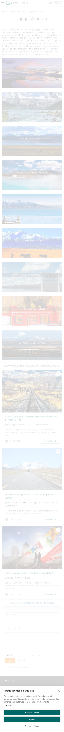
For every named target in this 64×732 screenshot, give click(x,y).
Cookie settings (32, 726)
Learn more (9, 705)
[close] (59, 690)
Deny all (32, 719)
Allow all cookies (32, 712)
